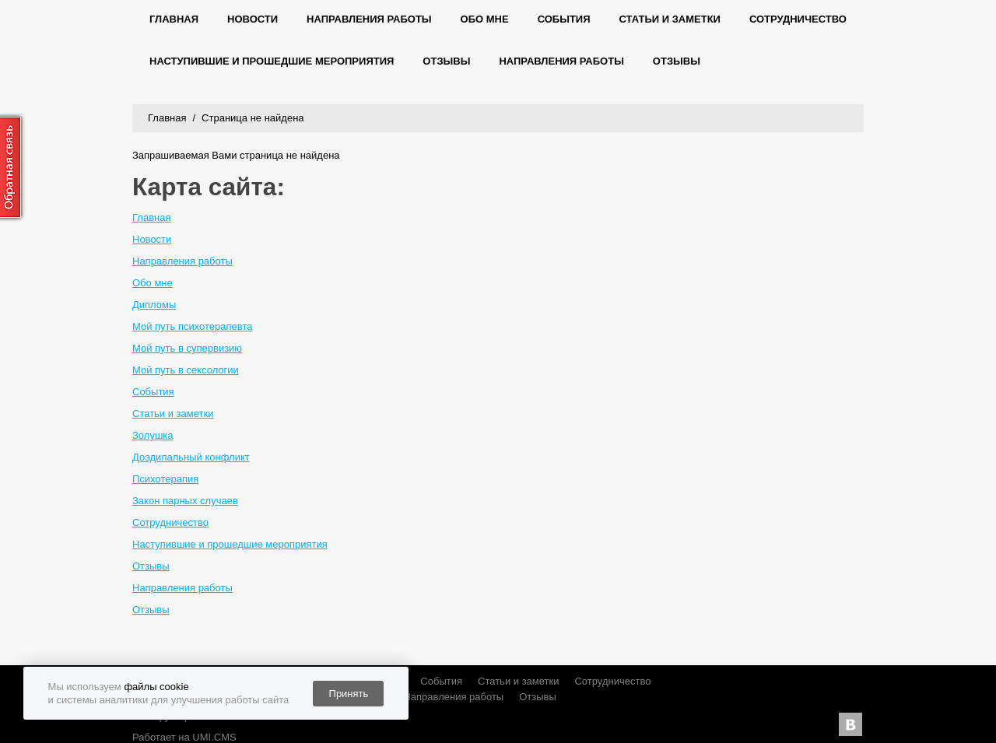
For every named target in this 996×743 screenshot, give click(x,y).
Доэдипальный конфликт (191, 457)
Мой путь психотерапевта (192, 326)
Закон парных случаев (185, 500)
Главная (173, 19)
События (564, 19)
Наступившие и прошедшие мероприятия (271, 61)
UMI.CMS (214, 737)
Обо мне (485, 19)
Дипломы (154, 304)
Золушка (153, 435)
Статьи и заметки (670, 19)
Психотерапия (165, 479)
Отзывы (446, 61)
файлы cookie (156, 686)
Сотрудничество (798, 19)
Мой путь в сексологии (185, 370)
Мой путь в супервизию (187, 348)
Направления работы (369, 19)
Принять (349, 693)
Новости (252, 19)
